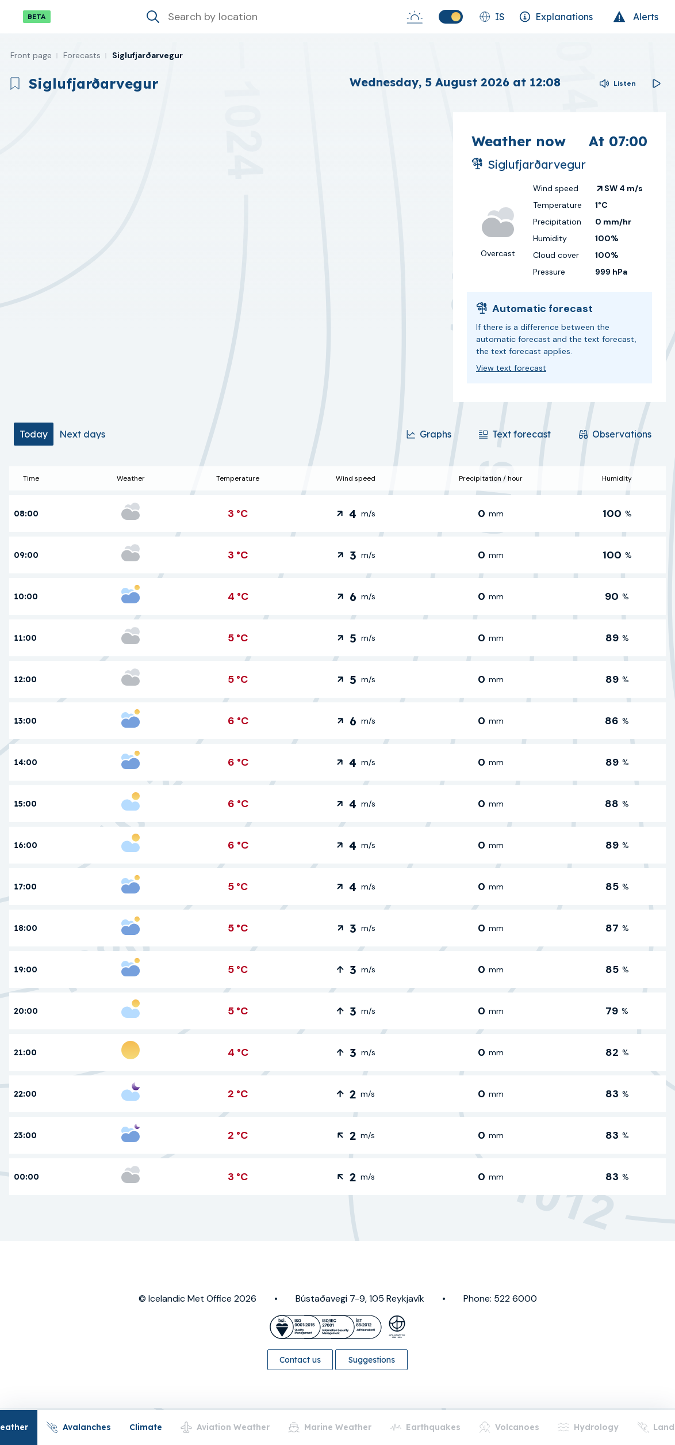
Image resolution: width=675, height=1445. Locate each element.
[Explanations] (556, 16)
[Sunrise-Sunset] (414, 16)
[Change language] (492, 16)
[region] (226, 257)
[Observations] (615, 434)
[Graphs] (428, 434)
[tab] (33, 434)
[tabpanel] (337, 831)
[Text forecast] (514, 434)
